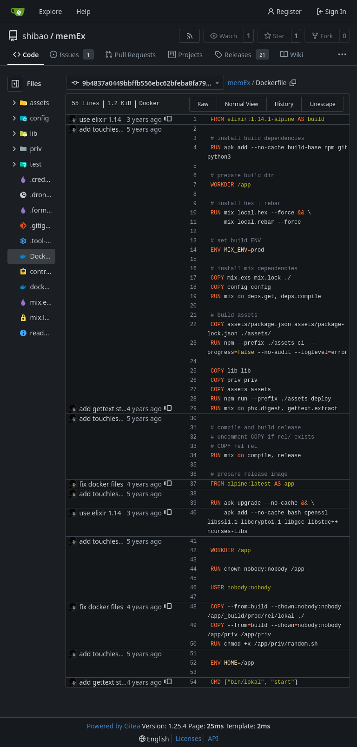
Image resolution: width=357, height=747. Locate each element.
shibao (35, 35)
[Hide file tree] (15, 84)
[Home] (18, 11)
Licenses (189, 738)
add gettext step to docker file (125, 408)
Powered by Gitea (113, 725)
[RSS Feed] (189, 36)
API (213, 738)
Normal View (241, 104)
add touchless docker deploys (124, 129)
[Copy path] (293, 83)
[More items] (342, 55)
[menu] (154, 738)
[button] (168, 119)
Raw (203, 104)
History (284, 104)
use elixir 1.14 (100, 119)
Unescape (322, 104)
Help (83, 11)
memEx (70, 35)
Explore (50, 11)
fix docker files (101, 484)
